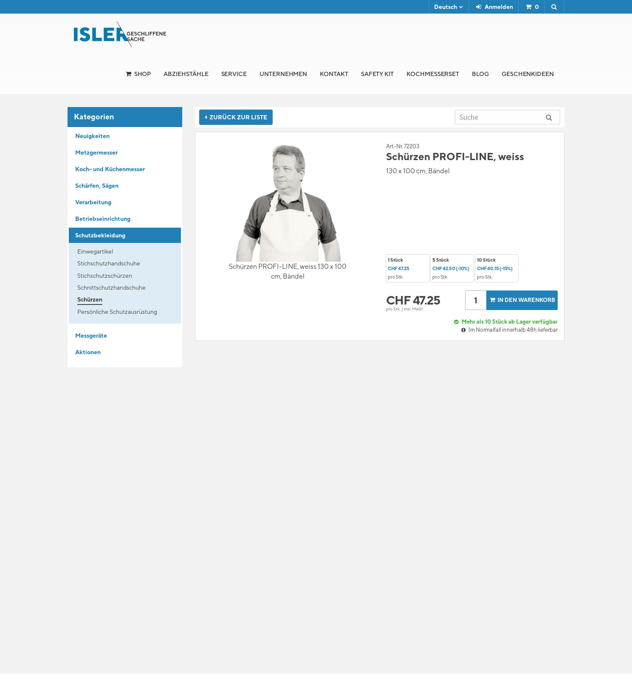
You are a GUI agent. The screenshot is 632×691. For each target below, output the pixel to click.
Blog (480, 74)
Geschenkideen (528, 74)
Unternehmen (283, 74)
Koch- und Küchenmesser (110, 169)
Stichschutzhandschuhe (108, 263)
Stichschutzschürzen (104, 275)
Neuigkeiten (92, 136)
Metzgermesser (96, 152)
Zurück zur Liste (236, 117)
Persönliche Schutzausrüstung (117, 311)
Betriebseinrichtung (102, 218)
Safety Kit (377, 74)
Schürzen (89, 299)
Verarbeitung (93, 202)
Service (234, 74)
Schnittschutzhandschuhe (111, 287)
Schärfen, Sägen (96, 185)
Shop (142, 74)
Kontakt (334, 74)
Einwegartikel (95, 251)
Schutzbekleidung (100, 235)
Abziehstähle (186, 74)
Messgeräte (91, 335)
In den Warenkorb (521, 300)
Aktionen (88, 352)
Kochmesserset (432, 74)
